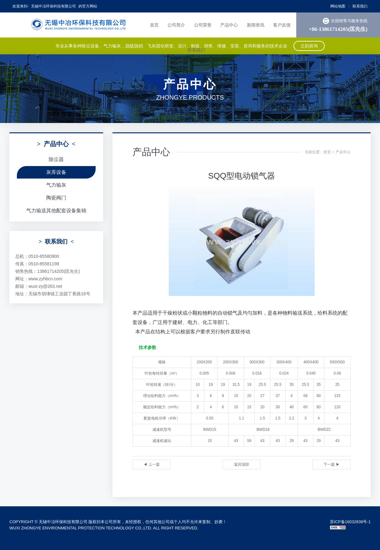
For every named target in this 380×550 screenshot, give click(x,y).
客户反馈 (282, 24)
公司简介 (176, 24)
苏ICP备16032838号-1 (350, 521)
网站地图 (337, 6)
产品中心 (229, 24)
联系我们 (360, 6)
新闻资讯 (255, 24)
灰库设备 (56, 172)
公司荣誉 (203, 24)
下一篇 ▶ (331, 464)
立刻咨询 (309, 45)
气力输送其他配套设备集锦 (56, 210)
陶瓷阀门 (56, 197)
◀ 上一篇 (151, 464)
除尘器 (56, 159)
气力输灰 (56, 185)
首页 (154, 24)
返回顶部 (241, 464)
